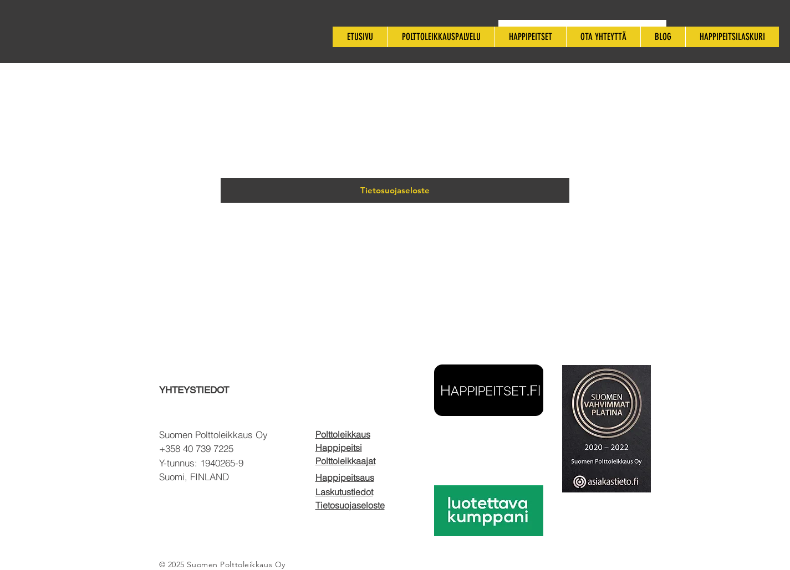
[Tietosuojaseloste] (395, 190)
